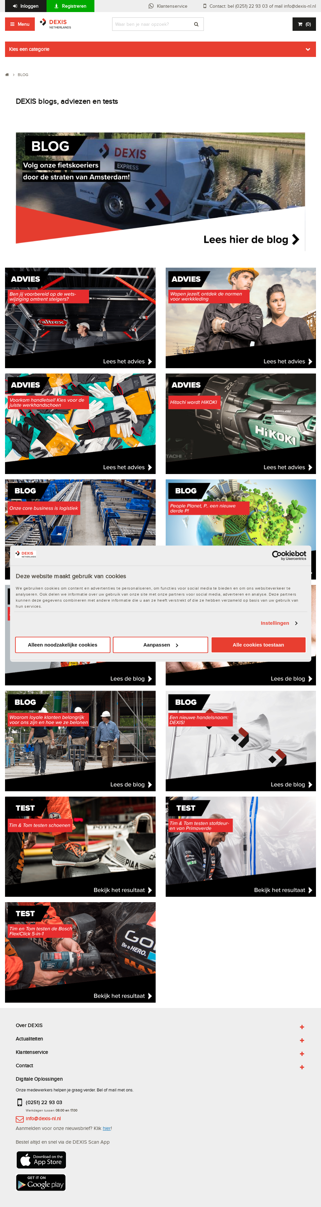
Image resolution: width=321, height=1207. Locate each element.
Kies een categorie (29, 49)
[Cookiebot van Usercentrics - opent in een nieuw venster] (277, 555)
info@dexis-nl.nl (43, 1118)
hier (107, 1128)
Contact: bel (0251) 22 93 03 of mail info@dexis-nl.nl (263, 6)
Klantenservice (172, 6)
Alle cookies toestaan (258, 645)
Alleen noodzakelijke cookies (62, 645)
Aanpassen (160, 645)
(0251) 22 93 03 (44, 1102)
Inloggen (29, 6)
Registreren (74, 6)
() (308, 24)
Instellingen (275, 623)
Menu (23, 24)
